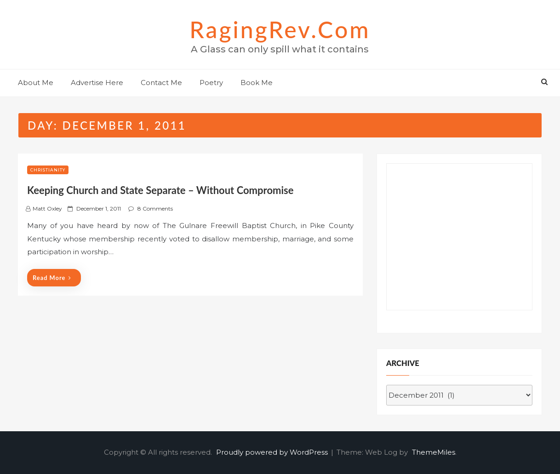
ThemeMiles (433, 452)
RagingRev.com (279, 29)
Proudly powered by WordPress (273, 452)
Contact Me (161, 82)
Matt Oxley (47, 208)
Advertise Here (97, 82)
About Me (35, 82)
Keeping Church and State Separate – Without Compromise (160, 190)
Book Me (256, 82)
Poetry (211, 82)
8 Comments (155, 208)
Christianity (47, 169)
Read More (52, 277)
